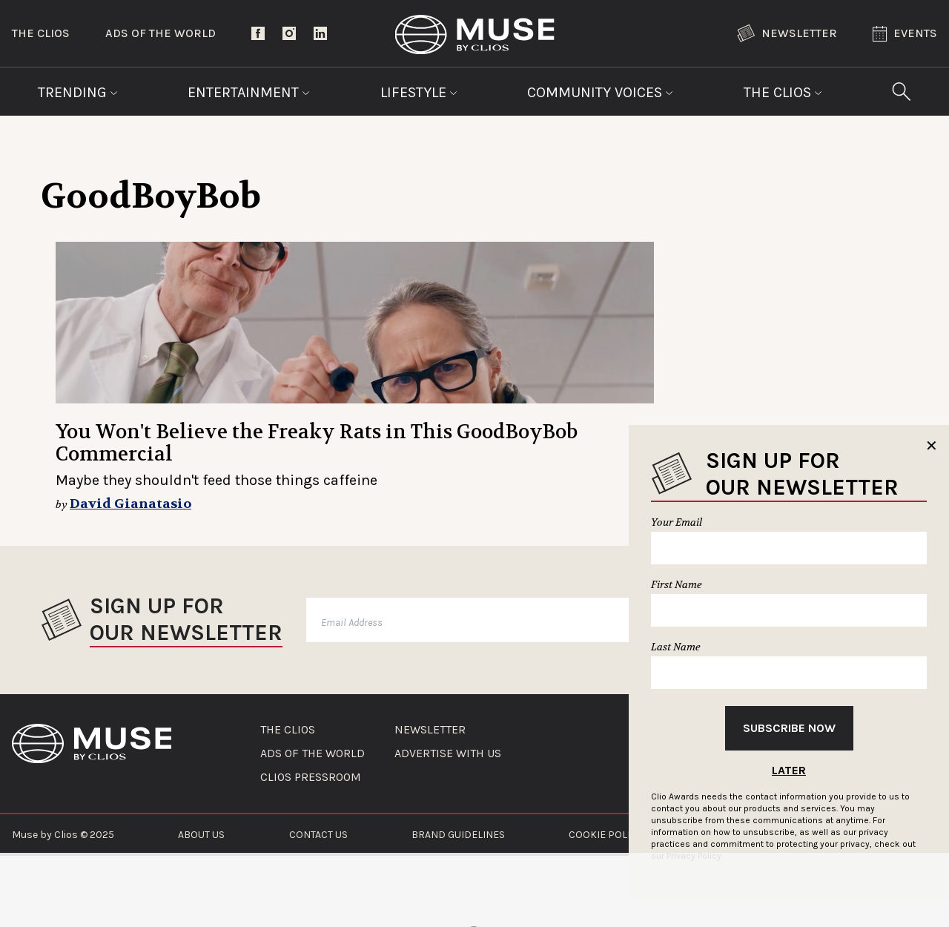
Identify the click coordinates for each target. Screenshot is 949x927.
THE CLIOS (287, 730)
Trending (78, 92)
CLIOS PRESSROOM (310, 777)
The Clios (41, 33)
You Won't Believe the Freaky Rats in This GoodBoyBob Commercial (317, 443)
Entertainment (249, 92)
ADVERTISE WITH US (447, 753)
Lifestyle (418, 92)
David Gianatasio (130, 503)
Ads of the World (160, 33)
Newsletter (787, 33)
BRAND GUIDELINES (458, 834)
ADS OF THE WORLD (312, 753)
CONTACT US (318, 834)
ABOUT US (201, 834)
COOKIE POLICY (605, 834)
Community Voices (600, 92)
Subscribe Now (789, 728)
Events (905, 34)
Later (789, 770)
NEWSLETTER (430, 730)
